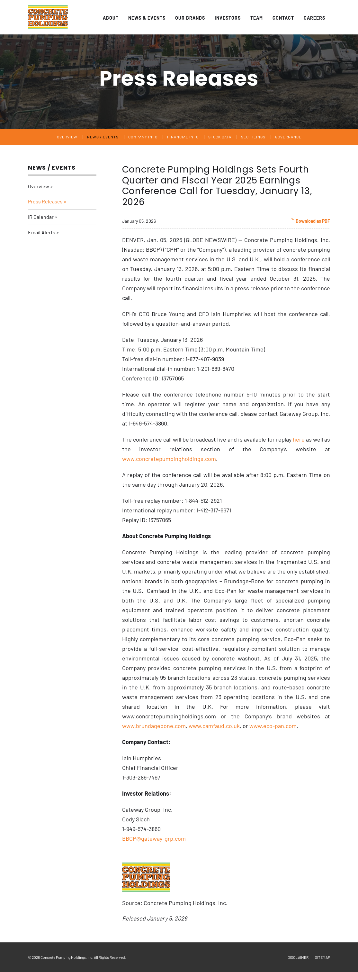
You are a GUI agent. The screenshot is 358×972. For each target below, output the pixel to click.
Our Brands (190, 18)
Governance (288, 137)
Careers (314, 18)
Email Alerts (41, 232)
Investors (228, 18)
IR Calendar (41, 217)
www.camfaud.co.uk (214, 725)
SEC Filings (253, 137)
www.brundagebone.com (154, 725)
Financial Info (183, 137)
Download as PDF (310, 221)
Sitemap (322, 957)
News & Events (147, 18)
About (111, 18)
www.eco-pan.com (273, 725)
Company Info (142, 137)
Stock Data (219, 137)
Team (256, 18)
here (299, 439)
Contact (283, 18)
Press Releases (45, 201)
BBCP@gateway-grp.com (154, 838)
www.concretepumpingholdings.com (169, 458)
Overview (67, 137)
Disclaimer (298, 957)
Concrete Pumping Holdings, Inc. (66, 957)
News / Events (103, 137)
